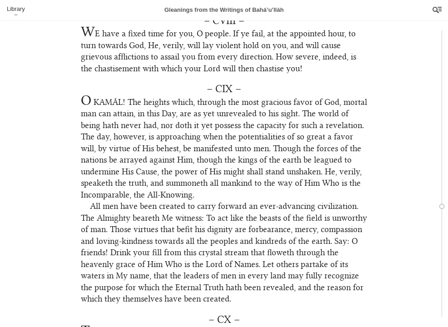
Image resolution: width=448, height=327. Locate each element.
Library (16, 8)
